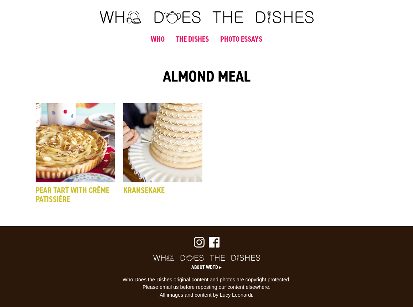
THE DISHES (192, 39)
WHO (158, 39)
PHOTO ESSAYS (241, 39)
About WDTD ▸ (206, 267)
